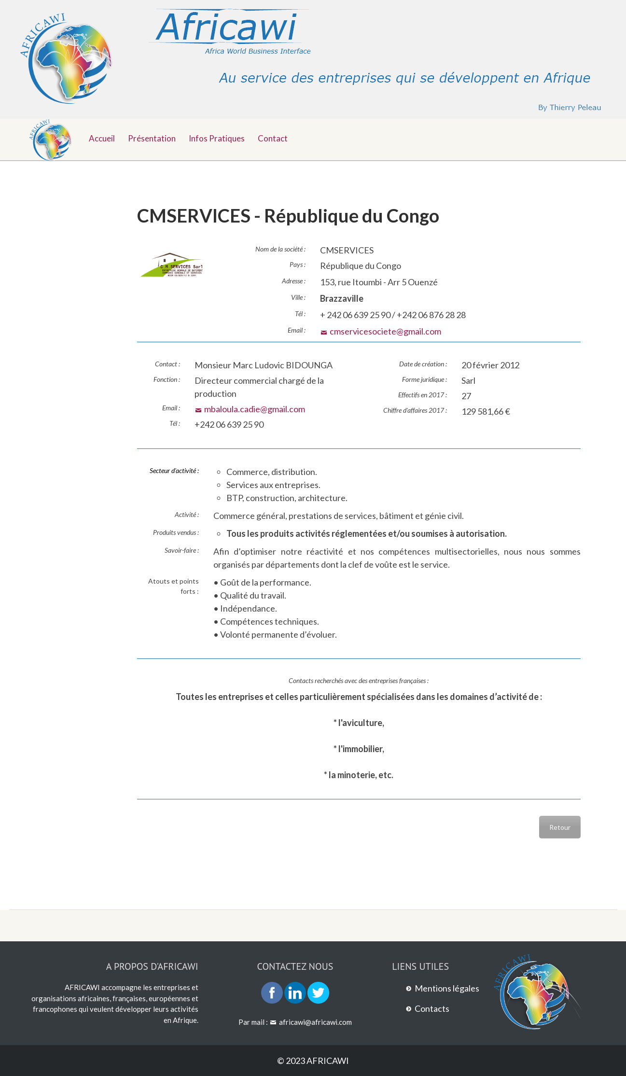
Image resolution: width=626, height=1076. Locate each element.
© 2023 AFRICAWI (313, 1060)
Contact (273, 138)
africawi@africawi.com (315, 1022)
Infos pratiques (217, 138)
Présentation (152, 138)
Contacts (432, 1008)
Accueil (102, 138)
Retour (559, 827)
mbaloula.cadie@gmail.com (254, 409)
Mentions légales (447, 988)
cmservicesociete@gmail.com (385, 331)
